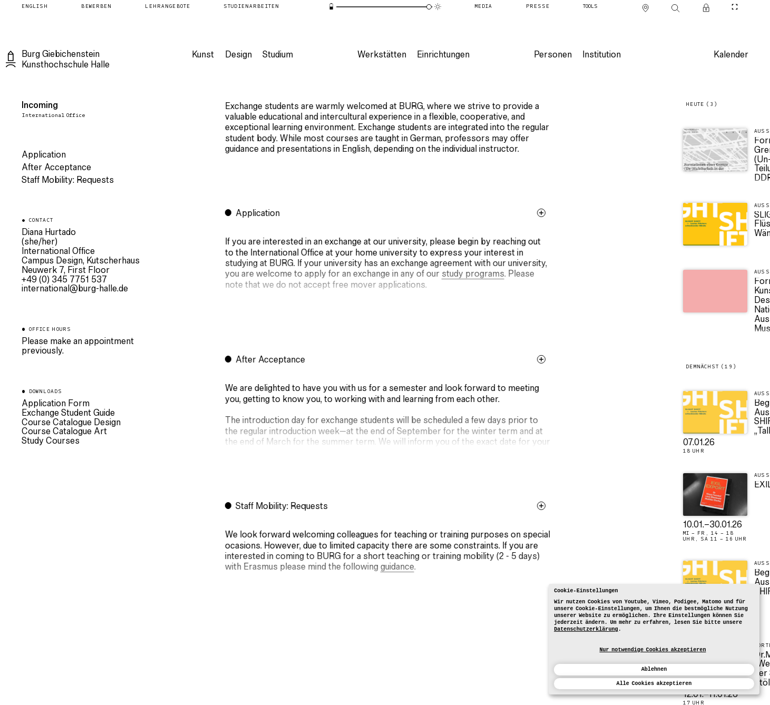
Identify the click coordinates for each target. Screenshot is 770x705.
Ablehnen (654, 669)
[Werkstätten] (381, 55)
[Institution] (601, 55)
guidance (411, 567)
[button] (402, 269)
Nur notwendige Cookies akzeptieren (652, 650)
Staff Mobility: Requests (68, 181)
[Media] (483, 7)
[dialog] (654, 639)
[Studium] (277, 55)
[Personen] (552, 55)
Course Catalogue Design (71, 423)
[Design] (238, 55)
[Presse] (537, 7)
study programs (486, 274)
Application (44, 155)
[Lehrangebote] (167, 7)
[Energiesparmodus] (331, 7)
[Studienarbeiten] (251, 7)
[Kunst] (202, 55)
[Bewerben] (96, 7)
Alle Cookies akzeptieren (654, 684)
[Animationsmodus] (438, 7)
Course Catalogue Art (64, 432)
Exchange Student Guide (68, 413)
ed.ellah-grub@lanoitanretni (75, 289)
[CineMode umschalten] (734, 7)
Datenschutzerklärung (586, 629)
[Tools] (590, 7)
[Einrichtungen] (442, 55)
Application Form (56, 404)
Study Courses (51, 441)
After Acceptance (56, 168)
